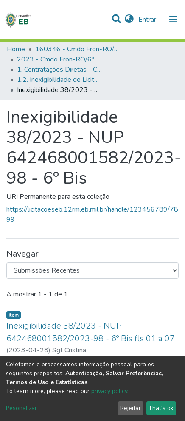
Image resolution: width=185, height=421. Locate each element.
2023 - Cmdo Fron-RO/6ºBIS (59, 59)
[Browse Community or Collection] (92, 270)
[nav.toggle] (173, 19)
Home (16, 49)
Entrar (148, 19)
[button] (129, 19)
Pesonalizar (21, 408)
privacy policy (109, 391)
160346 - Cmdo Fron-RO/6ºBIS (77, 49)
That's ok (161, 408)
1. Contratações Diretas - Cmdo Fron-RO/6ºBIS (59, 69)
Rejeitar (130, 408)
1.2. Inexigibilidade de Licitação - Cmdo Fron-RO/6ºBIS (59, 79)
